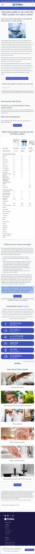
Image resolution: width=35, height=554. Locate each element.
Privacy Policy (7, 551)
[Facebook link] (5, 516)
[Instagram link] (13, 516)
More (33, 1)
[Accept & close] (29, 550)
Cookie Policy (16, 551)
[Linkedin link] (8, 516)
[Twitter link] (10, 516)
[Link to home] (17, 519)
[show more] (2, 4)
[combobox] (17, 87)
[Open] (32, 88)
